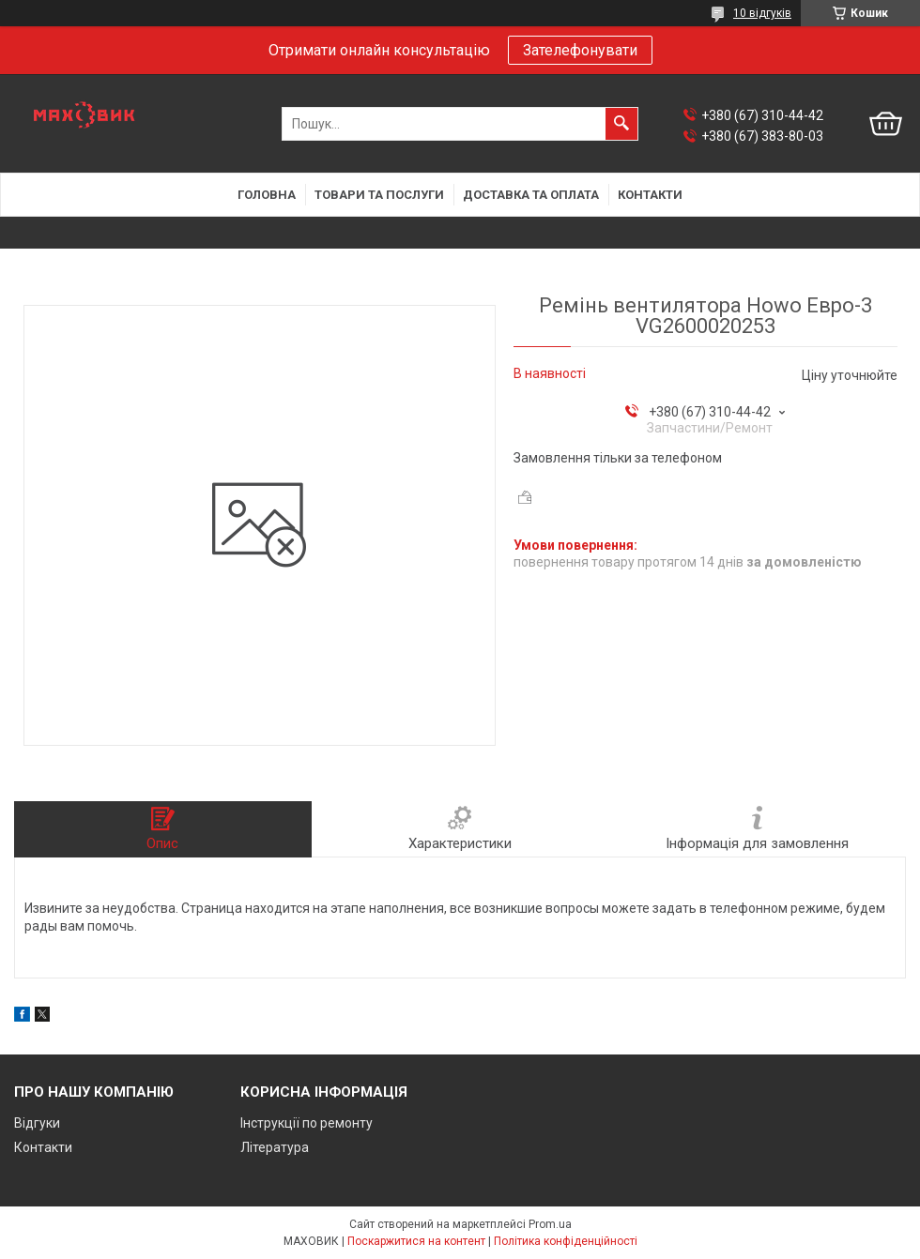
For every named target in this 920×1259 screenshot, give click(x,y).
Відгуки (37, 1122)
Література (274, 1147)
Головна (267, 195)
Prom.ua (550, 1224)
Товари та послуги (379, 195)
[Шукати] (621, 124)
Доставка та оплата (531, 195)
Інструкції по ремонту (306, 1122)
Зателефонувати (580, 50)
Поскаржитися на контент (416, 1241)
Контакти (650, 195)
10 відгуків (762, 13)
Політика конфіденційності (565, 1241)
